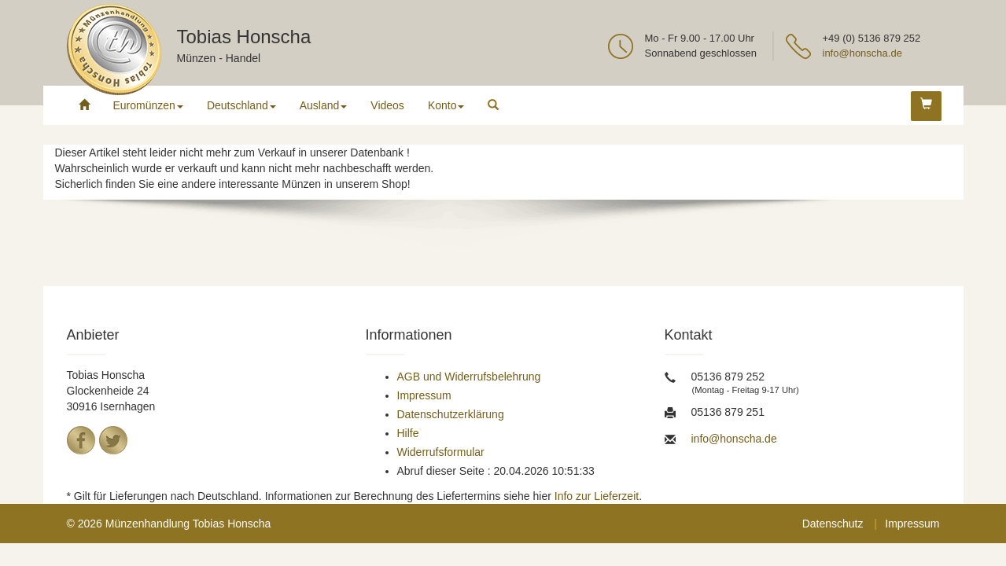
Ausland (324, 105)
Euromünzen (148, 105)
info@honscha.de (862, 53)
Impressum (424, 395)
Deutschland (241, 105)
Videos (387, 105)
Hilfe (408, 433)
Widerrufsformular (441, 452)
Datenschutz (833, 523)
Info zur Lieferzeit (597, 496)
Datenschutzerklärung (450, 414)
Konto (446, 105)
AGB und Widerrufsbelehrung (469, 376)
